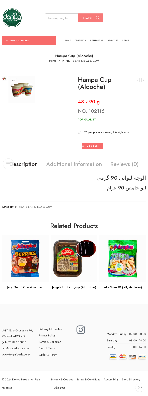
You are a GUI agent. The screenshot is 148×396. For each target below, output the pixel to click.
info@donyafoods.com (15, 349)
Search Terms (47, 348)
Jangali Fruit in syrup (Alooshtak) (74, 287)
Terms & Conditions (88, 380)
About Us (59, 388)
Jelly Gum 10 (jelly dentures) (122, 287)
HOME (68, 40)
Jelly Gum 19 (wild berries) (25, 287)
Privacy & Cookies (62, 380)
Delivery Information (50, 329)
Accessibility (111, 380)
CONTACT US (96, 40)
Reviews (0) (128, 164)
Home (52, 60)
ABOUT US (113, 40)
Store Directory (131, 380)
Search (88, 18)
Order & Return (48, 355)
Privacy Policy (47, 336)
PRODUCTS (80, 40)
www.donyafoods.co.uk (16, 355)
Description (19, 164)
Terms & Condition (50, 342)
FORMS (125, 40)
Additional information (74, 164)
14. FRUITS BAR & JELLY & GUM (80, 60)
